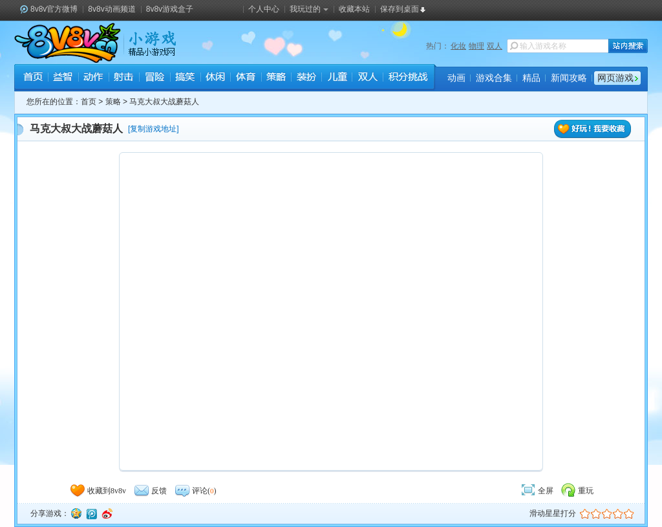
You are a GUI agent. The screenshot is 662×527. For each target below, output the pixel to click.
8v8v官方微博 (54, 9)
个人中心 (263, 9)
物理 (476, 45)
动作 (93, 78)
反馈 (150, 490)
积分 (407, 78)
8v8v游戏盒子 (169, 9)
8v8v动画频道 (111, 9)
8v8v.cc (67, 42)
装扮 (306, 78)
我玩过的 (309, 9)
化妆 (458, 45)
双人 (494, 45)
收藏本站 (354, 9)
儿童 (336, 78)
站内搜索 (628, 46)
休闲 (215, 78)
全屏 (536, 490)
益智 (63, 78)
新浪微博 (106, 513)
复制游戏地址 (153, 128)
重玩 (576, 490)
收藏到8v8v (97, 490)
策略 (275, 78)
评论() (195, 490)
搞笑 (184, 78)
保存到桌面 (399, 9)
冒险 (154, 78)
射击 (123, 78)
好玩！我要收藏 (593, 129)
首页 (32, 78)
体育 (245, 78)
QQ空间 (75, 513)
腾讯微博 (91, 513)
